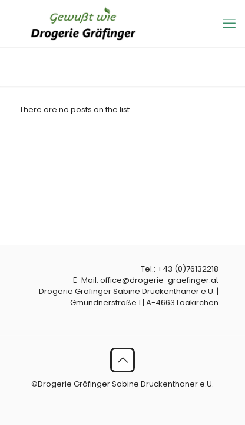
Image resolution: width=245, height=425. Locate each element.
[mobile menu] (229, 24)
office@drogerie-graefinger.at (159, 280)
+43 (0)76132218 (187, 268)
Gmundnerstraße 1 (105, 302)
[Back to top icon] (122, 360)
